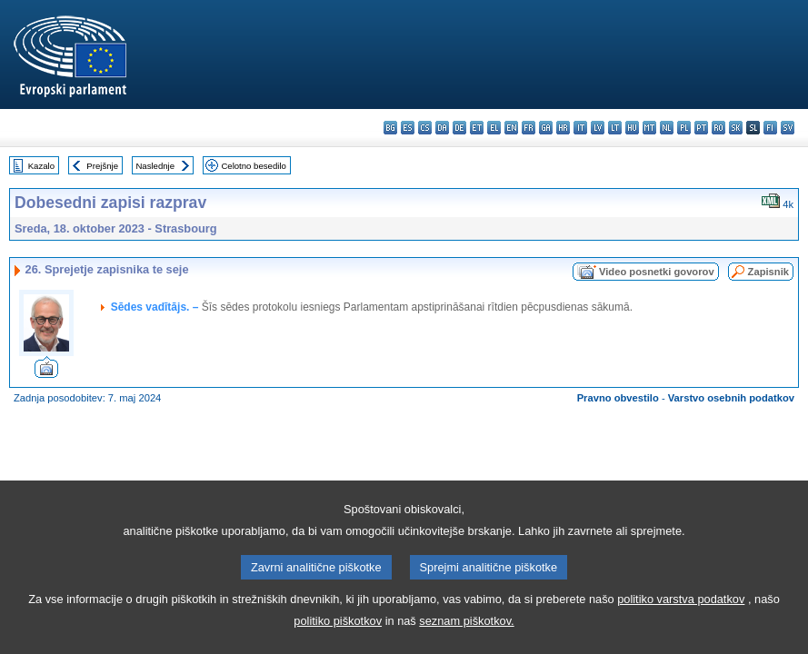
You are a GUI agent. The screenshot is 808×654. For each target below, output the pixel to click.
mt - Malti (649, 127)
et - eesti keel (477, 127)
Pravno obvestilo (618, 397)
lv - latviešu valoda (597, 127)
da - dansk (442, 127)
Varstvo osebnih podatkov (731, 397)
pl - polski (684, 127)
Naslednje (155, 166)
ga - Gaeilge (546, 127)
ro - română (718, 127)
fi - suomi (770, 127)
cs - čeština (425, 127)
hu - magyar (632, 127)
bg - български (390, 127)
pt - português (701, 127)
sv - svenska (787, 127)
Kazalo (41, 166)
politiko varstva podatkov (680, 617)
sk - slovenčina (736, 127)
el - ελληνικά (494, 127)
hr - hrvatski (563, 127)
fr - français (528, 127)
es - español (407, 127)
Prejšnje (102, 166)
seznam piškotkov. (466, 639)
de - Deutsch (459, 127)
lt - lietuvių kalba (615, 127)
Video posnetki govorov (656, 271)
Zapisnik (768, 271)
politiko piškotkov (338, 639)
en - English (511, 127)
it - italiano (580, 127)
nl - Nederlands (666, 127)
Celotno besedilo (253, 166)
